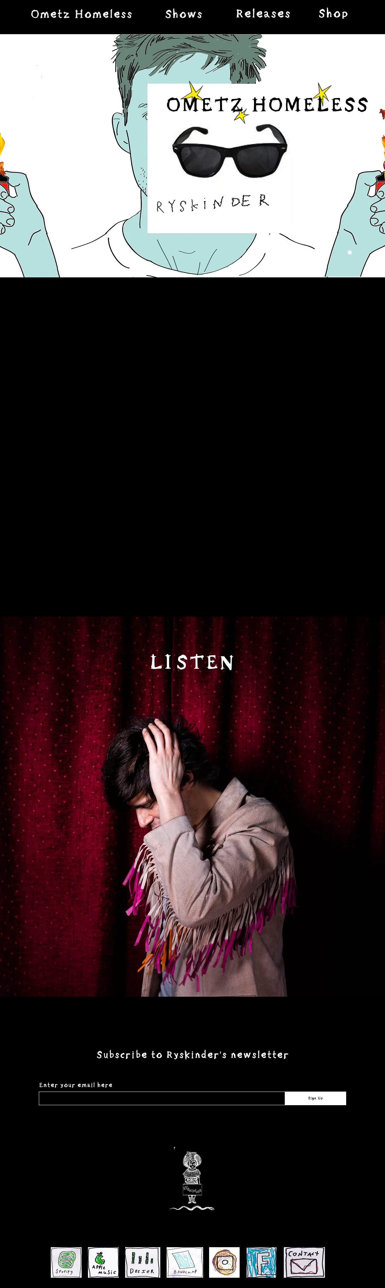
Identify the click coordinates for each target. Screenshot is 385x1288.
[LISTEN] (192, 663)
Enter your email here (76, 1085)
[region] (81, 14)
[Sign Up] (315, 1098)
